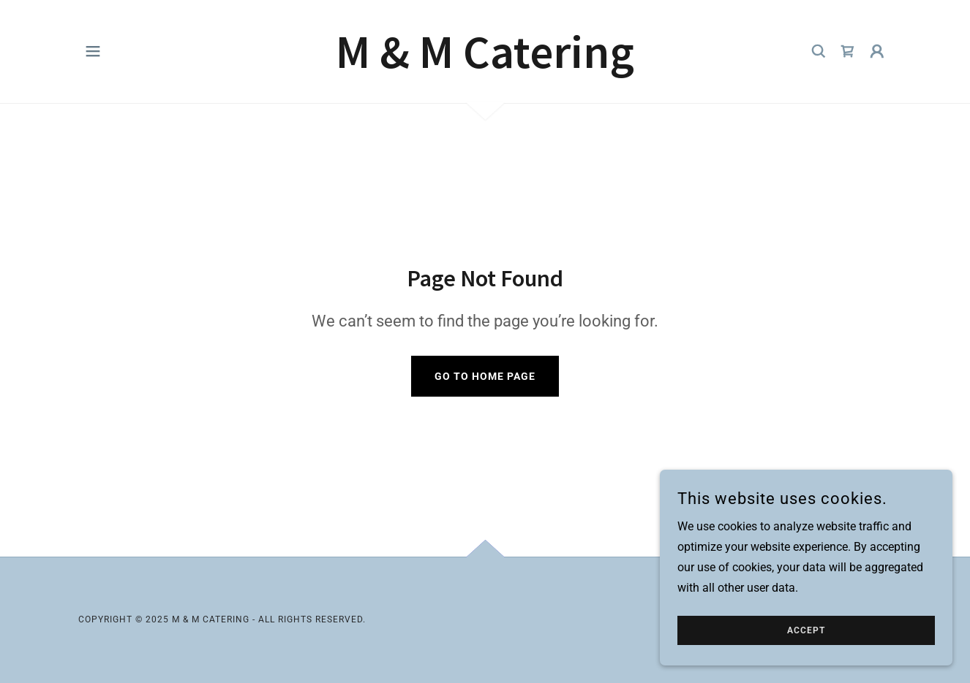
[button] (93, 51)
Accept (806, 630)
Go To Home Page (485, 376)
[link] (485, 64)
